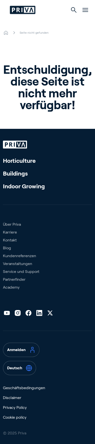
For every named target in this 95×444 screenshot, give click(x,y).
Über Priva (12, 224)
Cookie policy (15, 417)
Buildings (15, 173)
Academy (11, 287)
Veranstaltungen (17, 264)
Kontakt (10, 240)
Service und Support (21, 271)
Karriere (10, 232)
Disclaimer (12, 398)
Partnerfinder (14, 279)
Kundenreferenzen (19, 256)
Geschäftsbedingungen (24, 388)
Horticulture (19, 160)
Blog (7, 248)
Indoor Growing (24, 186)
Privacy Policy (15, 407)
